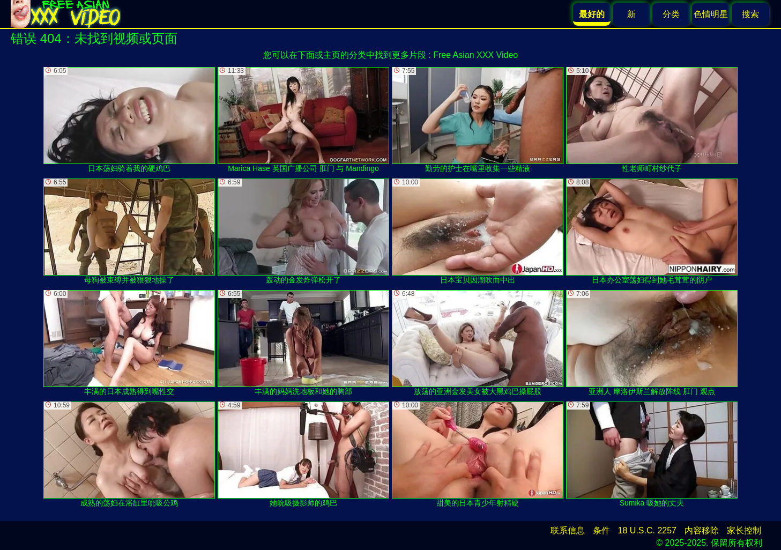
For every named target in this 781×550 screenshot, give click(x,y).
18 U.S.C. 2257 (647, 530)
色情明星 (711, 14)
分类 (671, 14)
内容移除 (702, 530)
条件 (601, 530)
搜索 (750, 14)
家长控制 (744, 530)
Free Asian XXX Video (475, 55)
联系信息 (568, 530)
